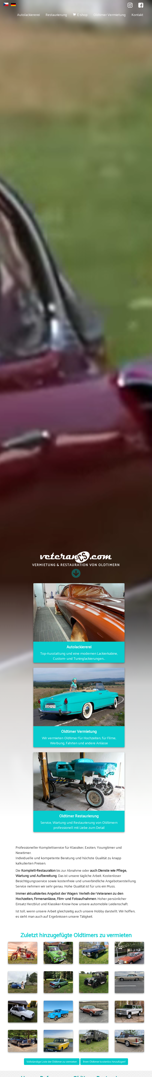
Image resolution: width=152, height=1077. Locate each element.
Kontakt (137, 14)
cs (6, 4)
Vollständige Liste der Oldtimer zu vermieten (52, 1061)
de (13, 4)
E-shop (82, 14)
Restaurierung (56, 14)
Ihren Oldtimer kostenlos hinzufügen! (104, 1061)
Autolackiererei (28, 14)
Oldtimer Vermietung (109, 14)
